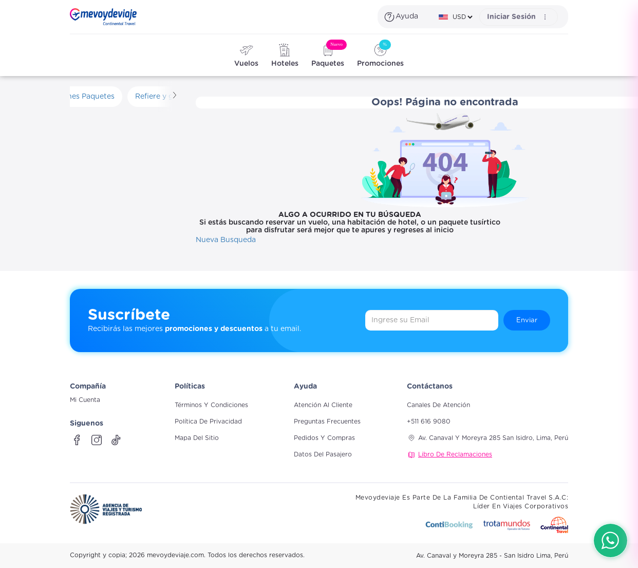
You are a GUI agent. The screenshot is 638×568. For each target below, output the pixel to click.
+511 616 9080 (429, 421)
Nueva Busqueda (226, 240)
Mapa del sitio (197, 438)
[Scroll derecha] (174, 96)
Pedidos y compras (324, 438)
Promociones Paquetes (74, 96)
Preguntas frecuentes (327, 421)
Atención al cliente (323, 405)
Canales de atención (438, 405)
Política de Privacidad (208, 421)
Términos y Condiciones (211, 405)
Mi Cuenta (85, 400)
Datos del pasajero (323, 454)
